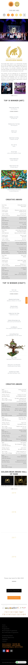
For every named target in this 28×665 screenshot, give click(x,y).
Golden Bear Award (7, 635)
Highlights (5, 639)
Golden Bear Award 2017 (7, 481)
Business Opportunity (8, 637)
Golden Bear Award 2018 (20, 481)
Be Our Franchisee (14, 590)
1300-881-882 (14, 10)
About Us (4, 626)
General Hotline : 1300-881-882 (11, 644)
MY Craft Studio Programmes (10, 632)
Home (3, 625)
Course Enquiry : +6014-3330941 (11, 645)
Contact (4, 641)
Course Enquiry (14, 597)
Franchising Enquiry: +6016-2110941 (12, 647)
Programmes (5, 628)
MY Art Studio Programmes (9, 630)
